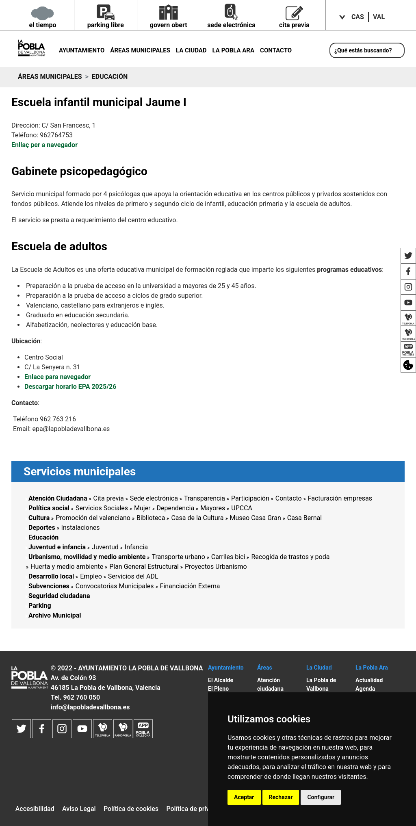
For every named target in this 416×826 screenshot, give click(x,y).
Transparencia (204, 498)
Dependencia (176, 508)
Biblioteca (150, 518)
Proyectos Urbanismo (216, 566)
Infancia (136, 547)
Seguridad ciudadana (59, 596)
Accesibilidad (34, 809)
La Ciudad (191, 50)
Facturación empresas (340, 498)
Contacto (276, 50)
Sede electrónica (154, 498)
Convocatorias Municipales (115, 586)
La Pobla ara (233, 50)
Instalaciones (80, 527)
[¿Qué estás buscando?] (367, 50)
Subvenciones (48, 586)
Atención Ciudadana (57, 498)
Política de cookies (131, 809)
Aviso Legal (79, 809)
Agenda (365, 688)
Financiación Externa (190, 586)
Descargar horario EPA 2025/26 (70, 386)
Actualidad (369, 680)
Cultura (39, 518)
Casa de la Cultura (197, 518)
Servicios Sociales (102, 508)
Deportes (41, 527)
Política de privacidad (197, 809)
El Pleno (218, 688)
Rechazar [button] (281, 797)
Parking (39, 605)
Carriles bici (228, 557)
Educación (43, 537)
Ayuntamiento (81, 50)
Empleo (91, 576)
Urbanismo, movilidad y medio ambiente (86, 557)
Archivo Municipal (54, 615)
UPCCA (241, 508)
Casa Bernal (304, 518)
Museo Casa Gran (255, 518)
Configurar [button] (320, 797)
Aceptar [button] (244, 797)
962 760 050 (81, 697)
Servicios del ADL (133, 576)
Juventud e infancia (57, 547)
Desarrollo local (51, 576)
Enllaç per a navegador (44, 145)
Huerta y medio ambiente (66, 566)
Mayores (212, 508)
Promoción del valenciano (93, 518)
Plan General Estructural (144, 566)
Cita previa (108, 498)
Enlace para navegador (57, 377)
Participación (250, 498)
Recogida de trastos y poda (290, 557)
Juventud (105, 547)
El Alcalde (220, 680)
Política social (48, 508)
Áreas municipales (140, 50)
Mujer (142, 508)
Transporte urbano (178, 557)
